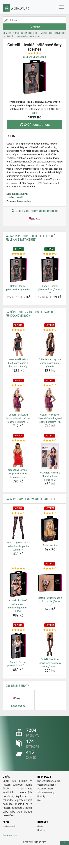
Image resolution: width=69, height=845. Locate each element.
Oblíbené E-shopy (17, 685)
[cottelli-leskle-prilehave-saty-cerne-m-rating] (50, 254)
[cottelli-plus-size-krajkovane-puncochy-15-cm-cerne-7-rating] (50, 630)
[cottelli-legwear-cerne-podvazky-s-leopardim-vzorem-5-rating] (18, 513)
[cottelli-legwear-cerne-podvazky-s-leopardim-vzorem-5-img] (18, 527)
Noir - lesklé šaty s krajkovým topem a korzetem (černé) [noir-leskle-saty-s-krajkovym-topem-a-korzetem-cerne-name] (18, 363)
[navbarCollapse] (61, 7)
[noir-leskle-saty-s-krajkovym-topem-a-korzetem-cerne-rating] (18, 330)
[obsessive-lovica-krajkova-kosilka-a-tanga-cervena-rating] (18, 440)
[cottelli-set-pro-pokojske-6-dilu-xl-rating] (18, 630)
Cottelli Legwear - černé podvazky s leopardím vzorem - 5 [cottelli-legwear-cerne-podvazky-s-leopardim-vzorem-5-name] (18, 546)
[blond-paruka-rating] (50, 513)
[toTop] (64, 843)
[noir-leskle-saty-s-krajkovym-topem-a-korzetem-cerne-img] (18, 344)
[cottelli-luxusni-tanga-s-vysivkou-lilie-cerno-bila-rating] (50, 568)
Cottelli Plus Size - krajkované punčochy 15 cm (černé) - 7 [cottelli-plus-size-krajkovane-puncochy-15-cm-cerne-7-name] (50, 663)
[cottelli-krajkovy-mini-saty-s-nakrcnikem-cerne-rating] (50, 330)
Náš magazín (9, 826)
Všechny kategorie (46, 785)
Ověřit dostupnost (34, 124)
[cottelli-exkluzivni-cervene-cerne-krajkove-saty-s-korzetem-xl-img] (50, 399)
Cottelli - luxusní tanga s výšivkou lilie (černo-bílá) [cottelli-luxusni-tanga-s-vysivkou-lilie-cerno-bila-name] (50, 601)
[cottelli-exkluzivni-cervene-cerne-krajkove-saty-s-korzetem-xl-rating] (50, 385)
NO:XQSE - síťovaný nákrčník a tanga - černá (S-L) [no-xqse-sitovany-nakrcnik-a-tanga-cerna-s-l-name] (50, 476)
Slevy (40, 800)
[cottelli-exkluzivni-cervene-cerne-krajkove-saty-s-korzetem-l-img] (18, 399)
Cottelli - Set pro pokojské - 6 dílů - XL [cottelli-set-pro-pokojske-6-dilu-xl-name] (18, 664)
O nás (40, 826)
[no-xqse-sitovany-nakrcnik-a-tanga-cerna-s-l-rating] (50, 440)
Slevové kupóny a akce (48, 781)
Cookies (41, 830)
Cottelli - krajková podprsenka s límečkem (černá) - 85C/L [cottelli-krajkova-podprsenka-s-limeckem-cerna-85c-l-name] (18, 606)
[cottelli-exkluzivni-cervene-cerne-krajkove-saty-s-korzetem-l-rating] (18, 385)
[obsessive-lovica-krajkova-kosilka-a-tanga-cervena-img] (18, 454)
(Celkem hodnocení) (34, 57)
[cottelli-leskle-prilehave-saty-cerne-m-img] (50, 269)
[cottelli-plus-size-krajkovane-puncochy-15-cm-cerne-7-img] (50, 644)
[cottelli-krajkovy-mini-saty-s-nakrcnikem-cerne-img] (50, 344)
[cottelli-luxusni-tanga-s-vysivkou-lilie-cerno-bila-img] (50, 582)
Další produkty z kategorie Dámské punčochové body (30, 313)
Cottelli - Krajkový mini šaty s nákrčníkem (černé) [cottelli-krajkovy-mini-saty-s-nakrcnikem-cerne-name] (49, 363)
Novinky (41, 796)
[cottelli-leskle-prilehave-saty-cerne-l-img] (18, 269)
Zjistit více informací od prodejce (34, 216)
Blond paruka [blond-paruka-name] (50, 545)
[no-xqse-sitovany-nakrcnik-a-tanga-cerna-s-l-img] (50, 456)
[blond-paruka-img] (50, 529)
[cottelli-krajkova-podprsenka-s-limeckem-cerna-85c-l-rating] (18, 568)
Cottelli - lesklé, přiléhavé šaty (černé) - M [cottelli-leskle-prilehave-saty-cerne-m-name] (50, 290)
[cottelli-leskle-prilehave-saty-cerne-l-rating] (18, 254)
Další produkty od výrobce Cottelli (30, 499)
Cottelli (19, 197)
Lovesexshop (24, 201)
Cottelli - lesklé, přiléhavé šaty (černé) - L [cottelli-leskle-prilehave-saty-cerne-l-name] (18, 290)
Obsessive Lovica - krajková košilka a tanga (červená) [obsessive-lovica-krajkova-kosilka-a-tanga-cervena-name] (18, 473)
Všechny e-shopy (45, 792)
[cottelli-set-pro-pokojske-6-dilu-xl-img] (18, 645)
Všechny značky (45, 788)
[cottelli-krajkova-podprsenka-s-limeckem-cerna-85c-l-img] (18, 584)
